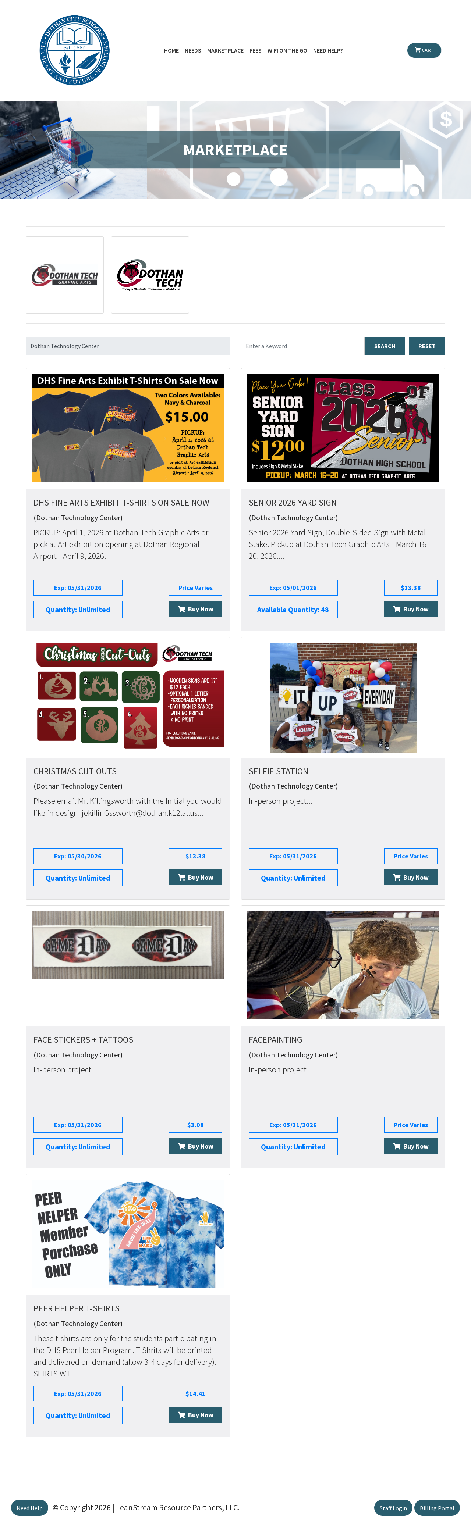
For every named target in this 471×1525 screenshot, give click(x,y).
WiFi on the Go (287, 50)
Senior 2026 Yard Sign (293, 502)
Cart (424, 50)
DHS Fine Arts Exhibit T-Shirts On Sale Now (121, 502)
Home (171, 50)
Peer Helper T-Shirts (76, 1308)
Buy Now (195, 609)
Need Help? (328, 50)
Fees (255, 50)
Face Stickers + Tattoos (83, 1039)
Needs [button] (193, 50)
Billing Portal (437, 1508)
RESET (427, 346)
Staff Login (393, 1508)
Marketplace (225, 50)
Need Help (30, 1508)
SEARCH (385, 346)
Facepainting (275, 1039)
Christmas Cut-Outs (75, 771)
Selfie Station (278, 771)
